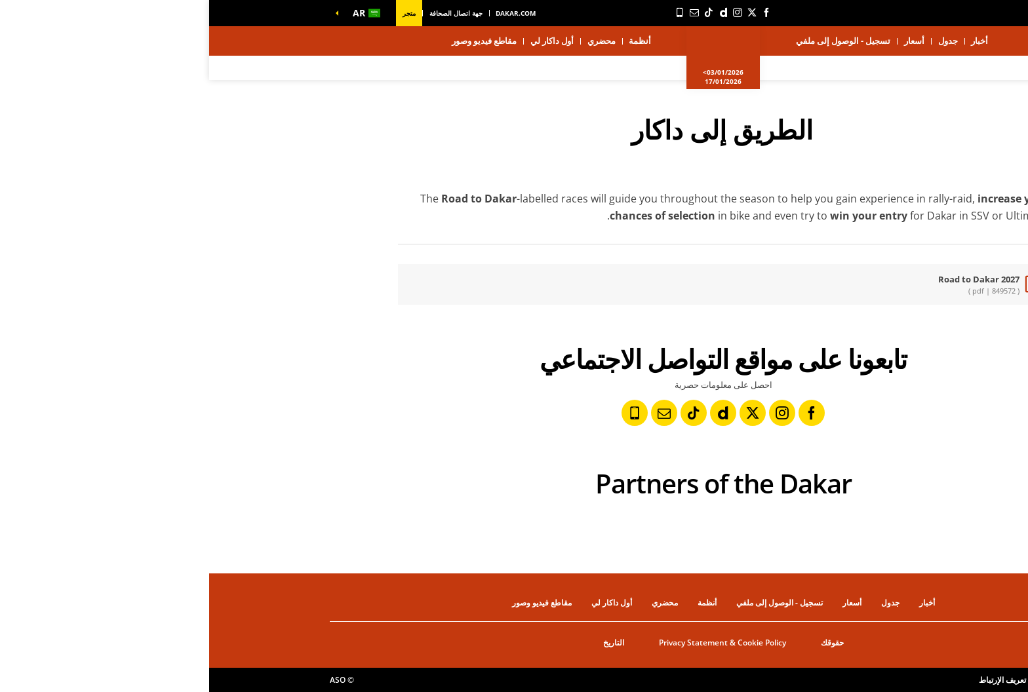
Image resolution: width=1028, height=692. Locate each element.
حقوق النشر (887, 679)
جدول (739, 41)
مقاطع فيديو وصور (275, 41)
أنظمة (431, 41)
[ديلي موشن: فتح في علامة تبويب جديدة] (514, 12)
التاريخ (404, 642)
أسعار (705, 41)
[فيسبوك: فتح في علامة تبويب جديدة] (557, 12)
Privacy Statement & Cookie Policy (513, 642)
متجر (200, 13)
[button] (154, 13)
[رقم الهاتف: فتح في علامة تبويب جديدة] (470, 12)
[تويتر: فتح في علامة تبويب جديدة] (542, 12)
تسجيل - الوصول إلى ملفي (634, 41)
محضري (392, 41)
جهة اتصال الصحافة (246, 13)
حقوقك (623, 642)
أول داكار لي (343, 41)
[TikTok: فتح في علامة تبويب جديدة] (499, 12)
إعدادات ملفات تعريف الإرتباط (818, 679)
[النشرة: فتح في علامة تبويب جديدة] (485, 12)
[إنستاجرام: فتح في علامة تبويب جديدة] (528, 12)
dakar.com (306, 13)
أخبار (770, 41)
